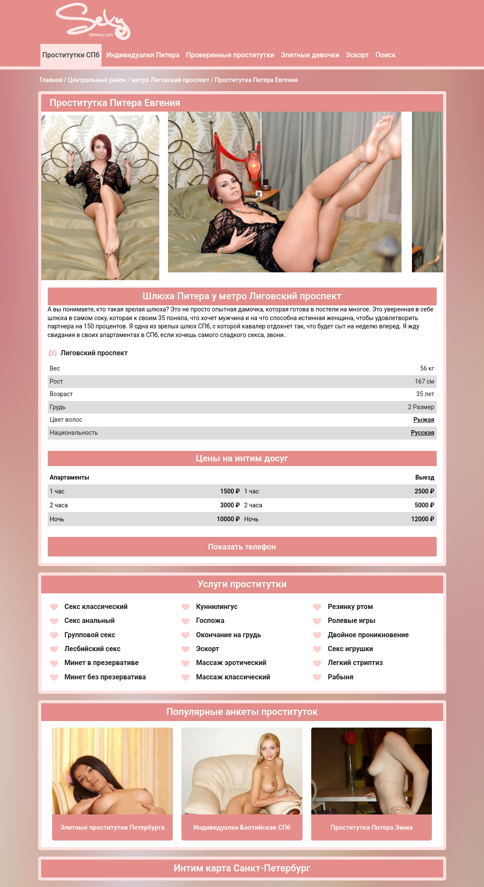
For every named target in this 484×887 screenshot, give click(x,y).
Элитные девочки (310, 55)
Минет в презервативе (102, 663)
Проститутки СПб (71, 55)
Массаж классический (233, 677)
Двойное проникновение (368, 635)
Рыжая (424, 419)
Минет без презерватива (105, 677)
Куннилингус (216, 606)
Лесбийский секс (93, 649)
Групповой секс (90, 635)
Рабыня (340, 677)
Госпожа (210, 620)
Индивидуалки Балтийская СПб (242, 827)
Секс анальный (90, 620)
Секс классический (96, 606)
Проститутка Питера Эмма (372, 827)
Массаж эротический (231, 663)
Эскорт (357, 55)
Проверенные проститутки (230, 55)
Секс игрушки (350, 649)
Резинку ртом (350, 606)
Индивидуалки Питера (142, 55)
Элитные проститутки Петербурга (112, 827)
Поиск (385, 55)
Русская (423, 432)
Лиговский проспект (94, 353)
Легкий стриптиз (355, 663)
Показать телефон (242, 546)
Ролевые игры (351, 620)
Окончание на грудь (228, 635)
